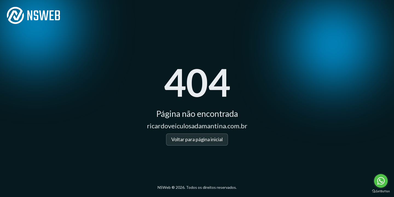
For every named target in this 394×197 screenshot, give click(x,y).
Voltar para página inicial (197, 139)
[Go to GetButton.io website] (381, 191)
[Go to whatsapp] (381, 181)
